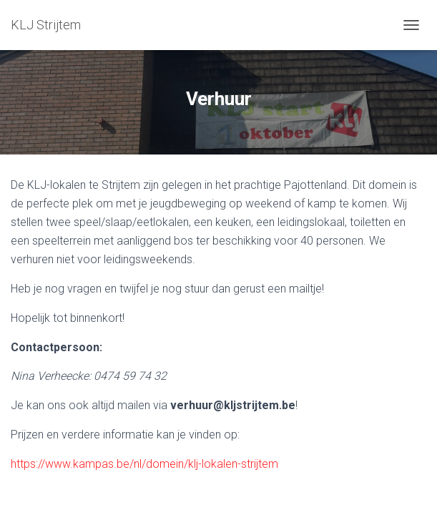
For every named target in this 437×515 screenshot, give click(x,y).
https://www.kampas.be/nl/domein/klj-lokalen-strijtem (144, 464)
